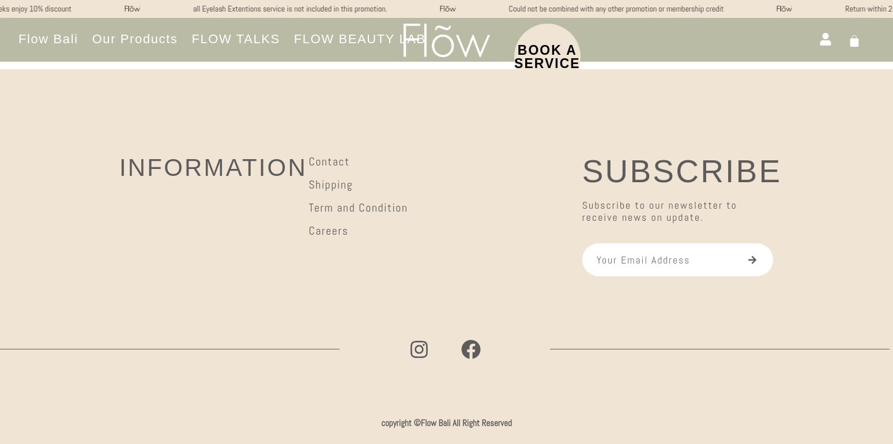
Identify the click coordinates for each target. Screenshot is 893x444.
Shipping (330, 184)
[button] (360, 39)
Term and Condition (358, 207)
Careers (328, 230)
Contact (328, 161)
